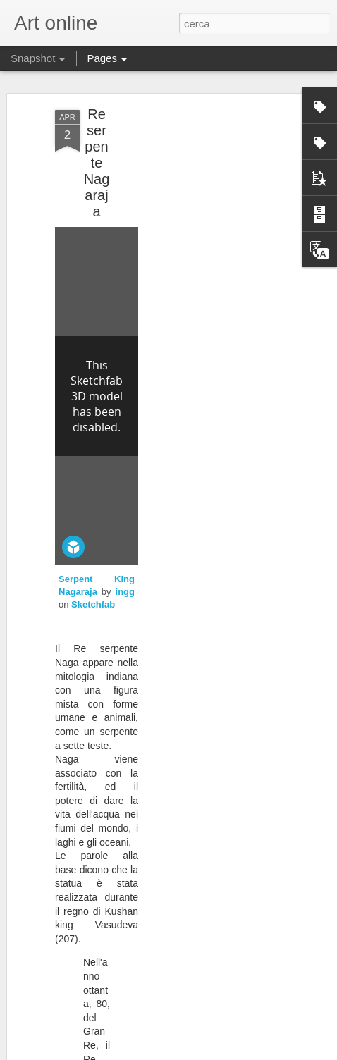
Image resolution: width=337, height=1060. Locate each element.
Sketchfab (93, 604)
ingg (125, 591)
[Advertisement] (215, 205)
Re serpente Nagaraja (97, 162)
